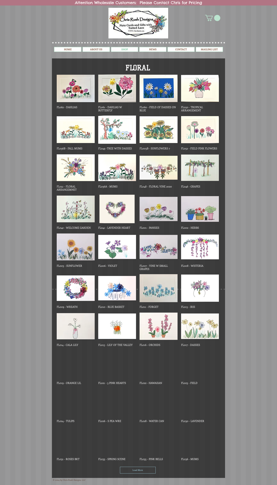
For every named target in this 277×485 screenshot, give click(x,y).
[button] (212, 18)
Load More (137, 470)
